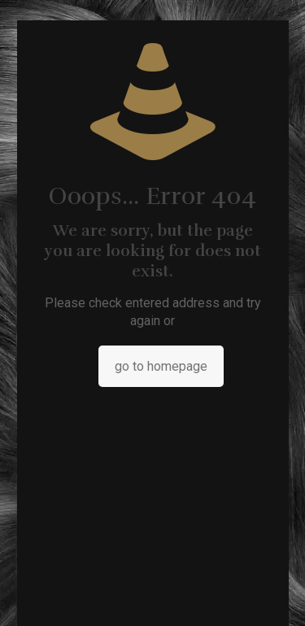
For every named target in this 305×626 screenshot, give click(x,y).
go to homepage (161, 366)
